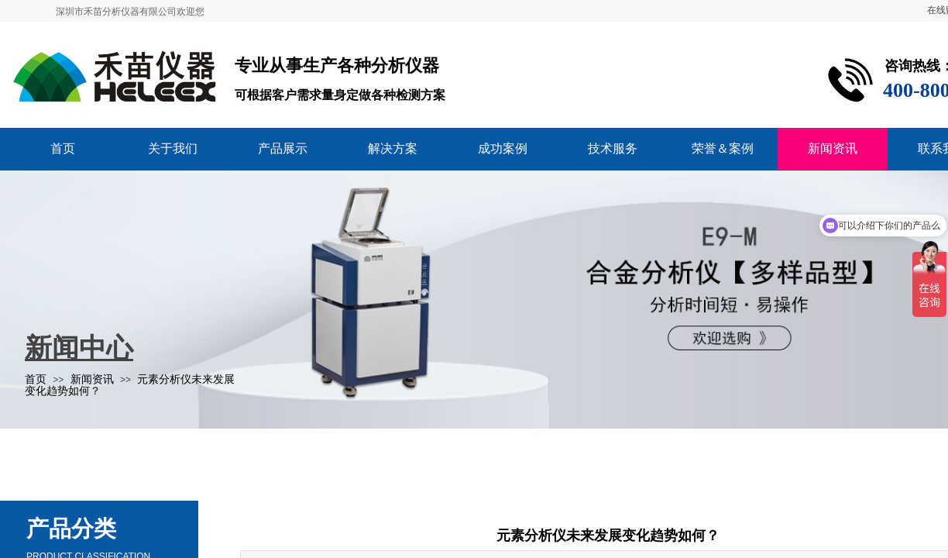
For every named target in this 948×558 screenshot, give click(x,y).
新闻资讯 (832, 148)
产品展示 (282, 148)
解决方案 (392, 148)
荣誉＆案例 (723, 148)
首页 (62, 148)
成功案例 (502, 148)
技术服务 (612, 148)
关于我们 (173, 148)
